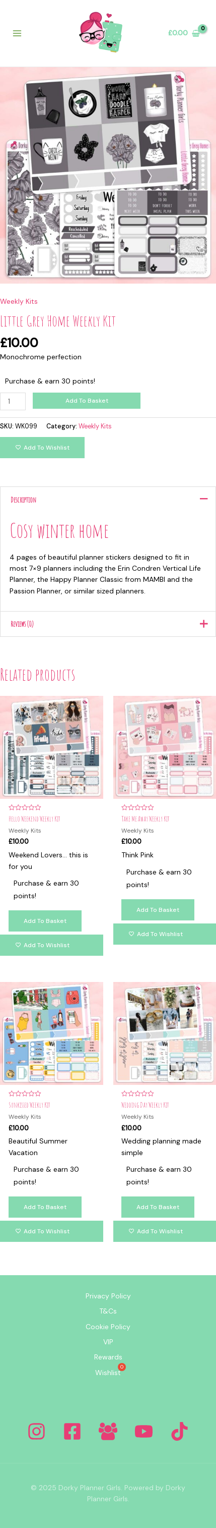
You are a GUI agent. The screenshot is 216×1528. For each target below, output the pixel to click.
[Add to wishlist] (42, 447)
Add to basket (86, 401)
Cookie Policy (108, 1326)
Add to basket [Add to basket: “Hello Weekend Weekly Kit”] (45, 921)
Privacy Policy (108, 1295)
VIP (108, 1341)
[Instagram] (36, 1431)
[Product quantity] (13, 401)
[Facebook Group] (108, 1431)
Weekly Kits (19, 301)
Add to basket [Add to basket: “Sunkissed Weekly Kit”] (45, 1207)
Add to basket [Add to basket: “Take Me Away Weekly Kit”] (157, 910)
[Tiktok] (179, 1431)
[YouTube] (143, 1431)
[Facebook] (72, 1431)
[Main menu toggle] (17, 33)
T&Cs (108, 1311)
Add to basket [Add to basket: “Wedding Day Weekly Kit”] (157, 1207)
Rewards (108, 1356)
